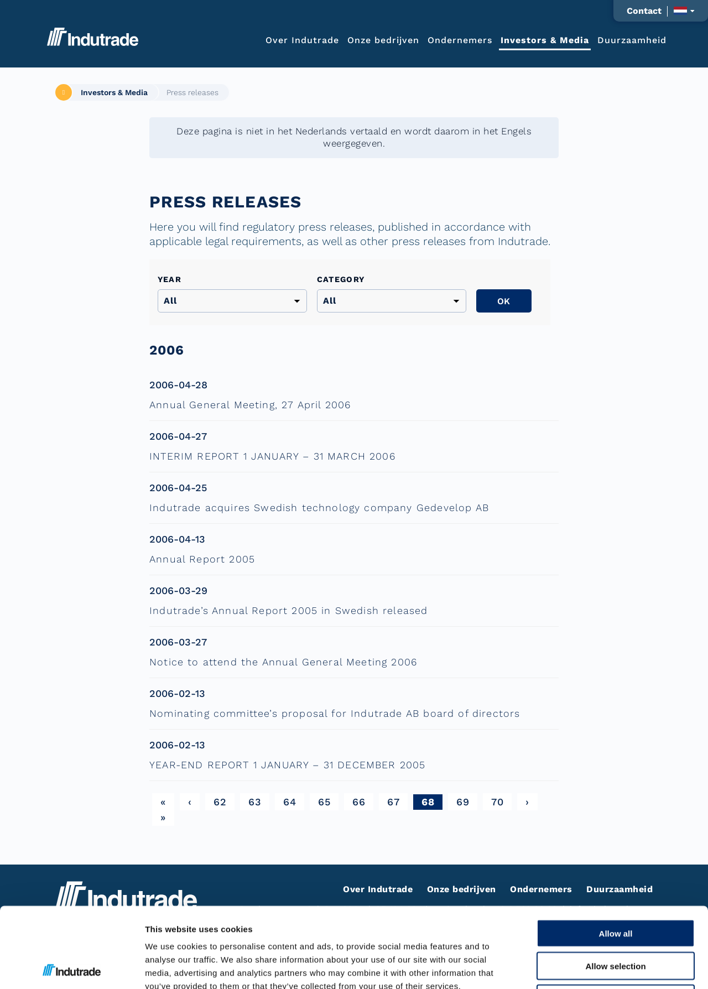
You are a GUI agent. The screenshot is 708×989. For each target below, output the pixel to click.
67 (393, 802)
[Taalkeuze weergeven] (684, 11)
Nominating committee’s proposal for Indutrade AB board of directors (334, 713)
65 (324, 802)
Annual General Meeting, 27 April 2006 (250, 404)
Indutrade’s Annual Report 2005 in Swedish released (288, 610)
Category (341, 279)
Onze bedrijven (383, 39)
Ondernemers (460, 39)
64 (289, 802)
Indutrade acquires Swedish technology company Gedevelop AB (319, 507)
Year (169, 279)
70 (497, 802)
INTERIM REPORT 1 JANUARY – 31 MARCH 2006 (272, 456)
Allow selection (615, 886)
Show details (580, 967)
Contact (644, 11)
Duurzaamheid (632, 39)
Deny (616, 918)
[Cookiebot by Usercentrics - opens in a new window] (71, 967)
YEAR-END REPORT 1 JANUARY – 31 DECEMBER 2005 (287, 765)
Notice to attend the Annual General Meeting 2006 (283, 662)
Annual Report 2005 (202, 559)
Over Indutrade (302, 39)
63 (254, 802)
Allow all (616, 853)
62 (220, 802)
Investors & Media (545, 39)
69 (462, 802)
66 (358, 802)
